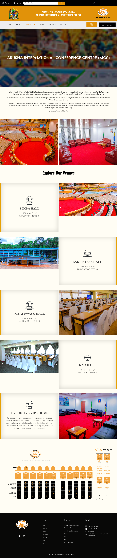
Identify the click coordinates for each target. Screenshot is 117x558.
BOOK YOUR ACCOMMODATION (106, 24)
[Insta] (24, 535)
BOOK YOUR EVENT (92, 24)
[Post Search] (40, 3)
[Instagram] (93, 3)
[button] (61, 206)
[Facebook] (88, 3)
